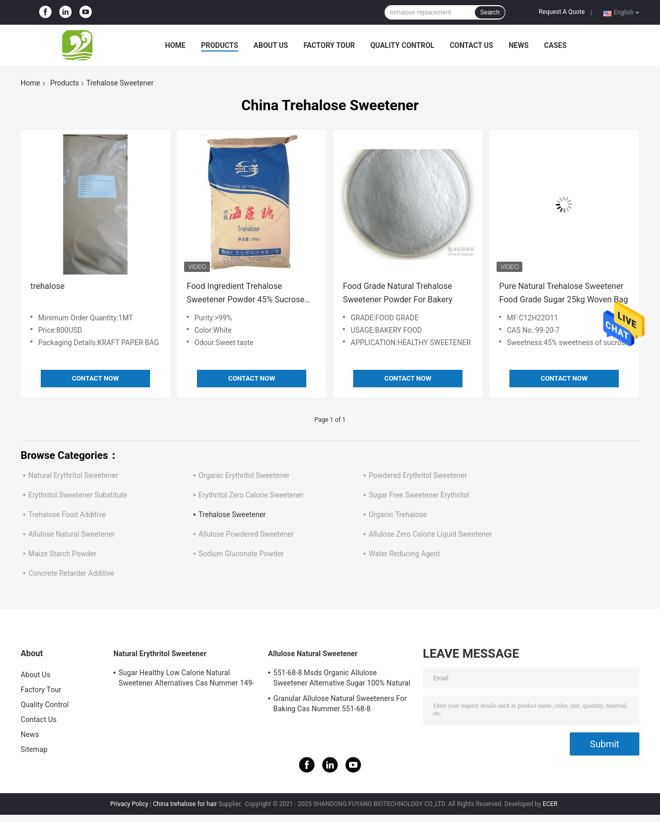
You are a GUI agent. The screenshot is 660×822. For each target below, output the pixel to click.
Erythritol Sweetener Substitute (77, 495)
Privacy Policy (129, 804)
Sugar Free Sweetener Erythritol (419, 495)
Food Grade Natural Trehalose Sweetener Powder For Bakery (397, 292)
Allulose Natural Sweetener (71, 534)
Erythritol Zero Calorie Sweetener (251, 495)
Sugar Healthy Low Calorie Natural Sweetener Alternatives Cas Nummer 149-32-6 (186, 679)
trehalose (47, 286)
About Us (271, 45)
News (518, 45)
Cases (555, 45)
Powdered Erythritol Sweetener (418, 475)
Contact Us (471, 45)
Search (490, 12)
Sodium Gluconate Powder (241, 554)
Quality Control (402, 45)
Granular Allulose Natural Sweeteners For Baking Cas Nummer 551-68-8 (340, 703)
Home (175, 45)
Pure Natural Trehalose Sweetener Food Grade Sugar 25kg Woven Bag (563, 292)
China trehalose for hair (185, 804)
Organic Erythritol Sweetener (244, 475)
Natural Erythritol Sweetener (73, 475)
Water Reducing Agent (404, 554)
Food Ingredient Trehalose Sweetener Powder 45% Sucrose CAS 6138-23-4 (245, 293)
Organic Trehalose (398, 514)
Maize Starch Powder (62, 554)
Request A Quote (562, 11)
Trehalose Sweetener (232, 514)
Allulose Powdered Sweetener (246, 534)
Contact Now (95, 378)
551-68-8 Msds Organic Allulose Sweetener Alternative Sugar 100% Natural (341, 678)
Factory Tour (329, 45)
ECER (549, 804)
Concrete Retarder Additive (71, 573)
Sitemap (34, 749)
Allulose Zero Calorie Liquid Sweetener (430, 534)
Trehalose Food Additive (67, 514)
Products (219, 45)
